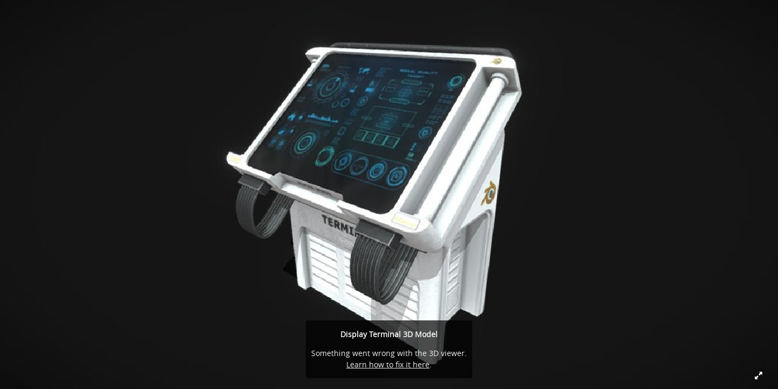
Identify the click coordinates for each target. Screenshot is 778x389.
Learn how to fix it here (388, 364)
